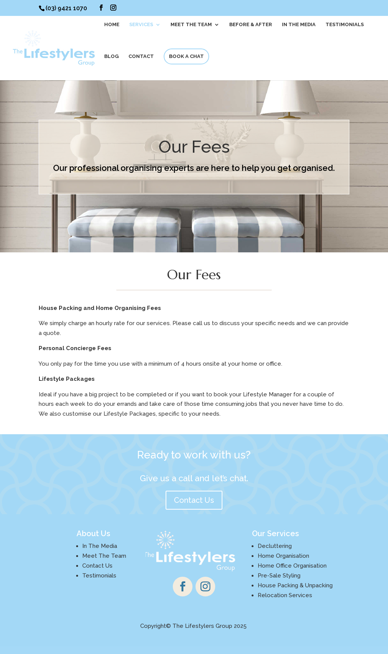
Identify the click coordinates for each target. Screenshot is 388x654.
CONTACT (141, 56)
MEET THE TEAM (191, 24)
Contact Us (194, 500)
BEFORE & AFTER (250, 24)
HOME (111, 24)
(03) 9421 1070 (66, 8)
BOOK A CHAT (186, 56)
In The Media (299, 24)
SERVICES (141, 24)
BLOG (111, 56)
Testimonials (344, 24)
